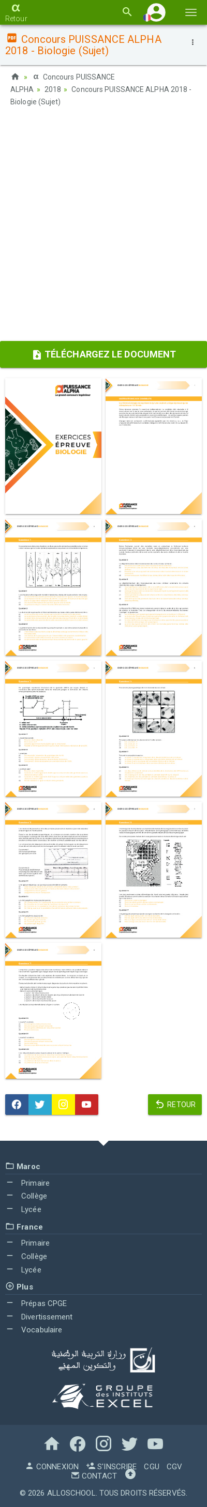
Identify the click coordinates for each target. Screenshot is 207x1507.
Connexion (52, 1466)
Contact (93, 1476)
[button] (156, 12)
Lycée (23, 1209)
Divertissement (39, 1317)
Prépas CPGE (36, 1303)
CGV (174, 1466)
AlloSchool (71, 1493)
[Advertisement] (103, 227)
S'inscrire (111, 1466)
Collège (26, 1196)
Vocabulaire (33, 1329)
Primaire (27, 1183)
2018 (53, 89)
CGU (151, 1466)
